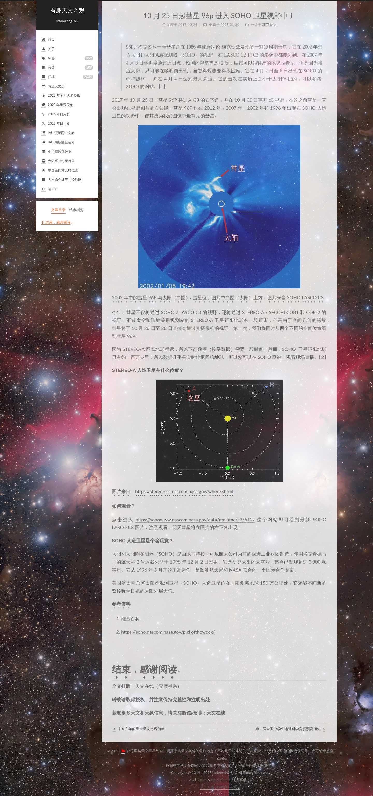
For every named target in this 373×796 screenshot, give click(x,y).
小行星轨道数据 (56, 151)
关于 (48, 49)
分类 (67, 67)
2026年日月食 (55, 114)
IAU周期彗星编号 (58, 142)
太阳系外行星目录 (58, 161)
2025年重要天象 (57, 105)
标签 (67, 58)
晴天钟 (49, 189)
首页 (48, 39)
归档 (67, 76)
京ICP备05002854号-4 (220, 787)
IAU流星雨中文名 (58, 133)
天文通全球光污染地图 (61, 179)
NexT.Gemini (221, 780)
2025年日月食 (55, 123)
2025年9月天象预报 (60, 95)
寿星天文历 (53, 86)
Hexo (202, 780)
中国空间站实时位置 (59, 170)
